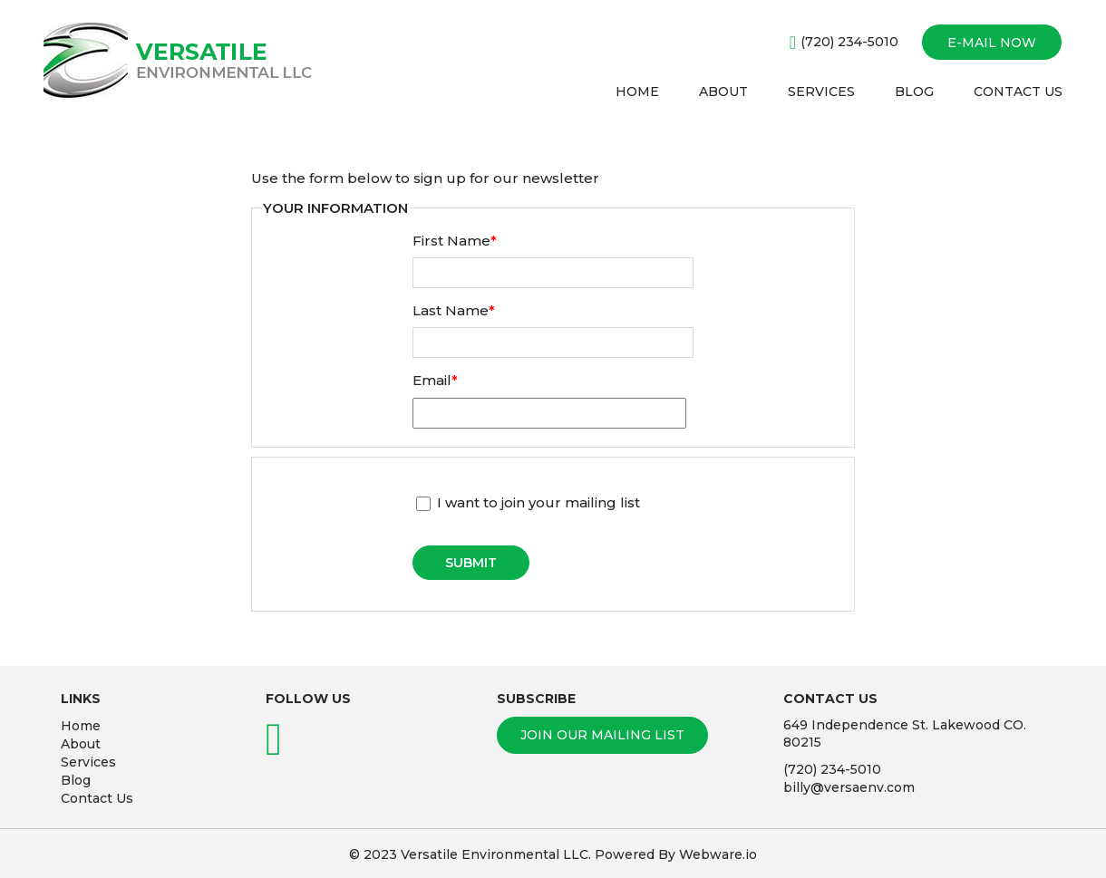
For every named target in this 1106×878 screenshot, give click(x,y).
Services (88, 762)
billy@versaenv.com (849, 787)
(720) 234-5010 (849, 42)
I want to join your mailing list (528, 502)
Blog (76, 780)
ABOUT (723, 91)
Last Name (453, 310)
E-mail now (991, 42)
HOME (637, 91)
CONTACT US (1018, 91)
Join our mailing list (602, 735)
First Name (454, 240)
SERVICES (821, 91)
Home (81, 726)
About (81, 744)
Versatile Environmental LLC (494, 854)
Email (435, 380)
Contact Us (97, 798)
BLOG (914, 91)
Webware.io (718, 854)
